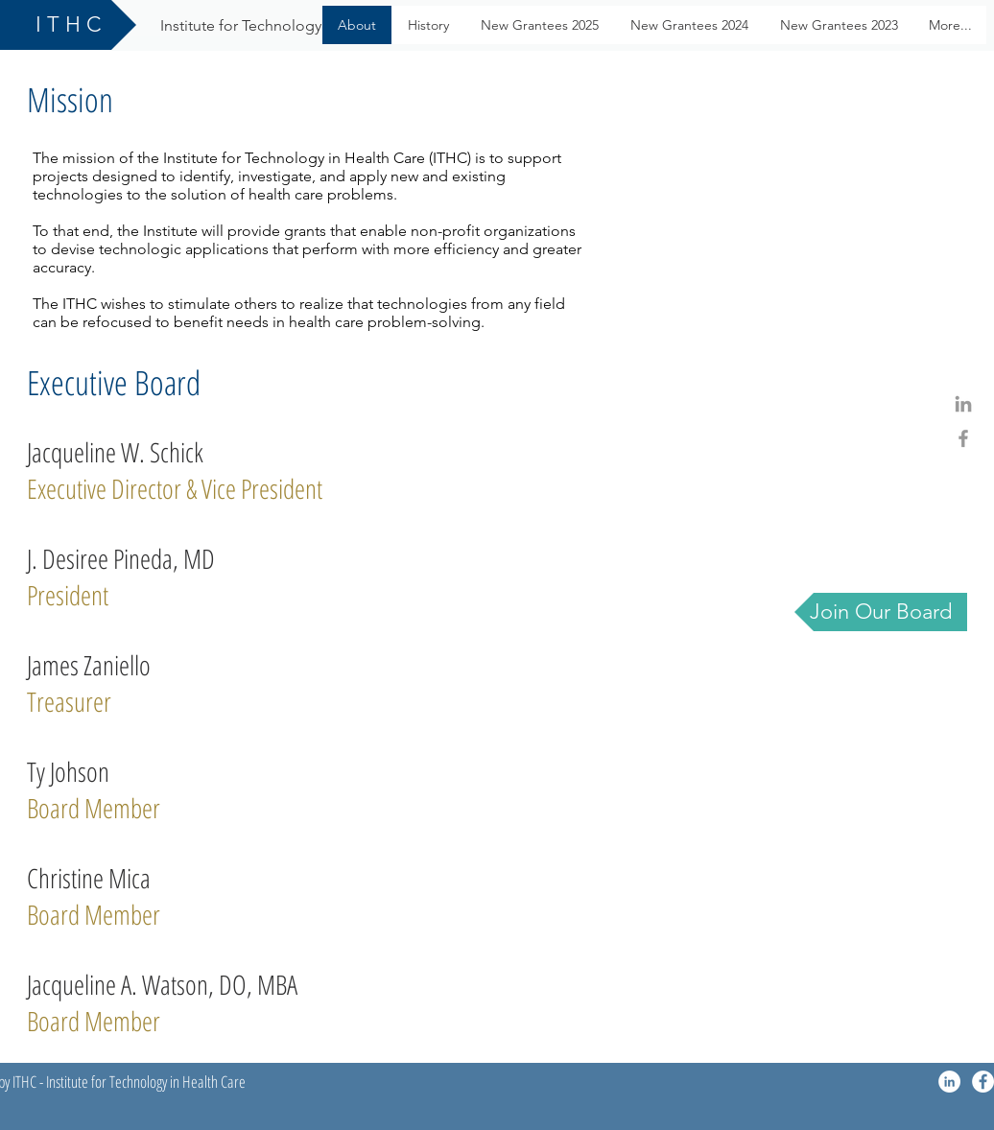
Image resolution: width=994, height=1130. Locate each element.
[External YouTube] (785, 304)
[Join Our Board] (880, 612)
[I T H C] (68, 25)
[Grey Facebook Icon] (963, 438)
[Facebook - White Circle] (983, 1082)
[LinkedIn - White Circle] (949, 1082)
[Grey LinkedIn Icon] (963, 403)
